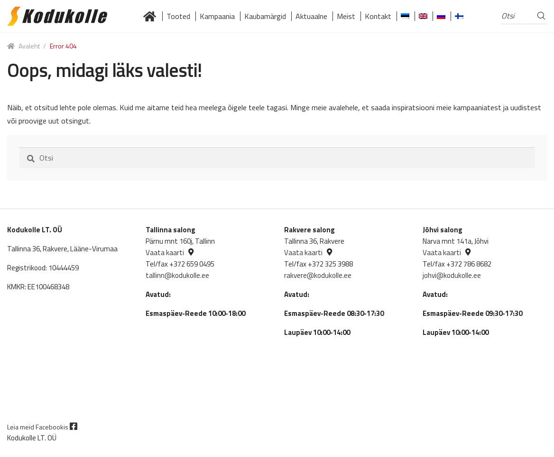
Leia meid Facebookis (42, 427)
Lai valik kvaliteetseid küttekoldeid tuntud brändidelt (150, 16)
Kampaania (217, 16)
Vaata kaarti (165, 252)
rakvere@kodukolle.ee (317, 275)
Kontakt (378, 16)
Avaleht (29, 46)
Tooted (178, 16)
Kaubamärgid (265, 16)
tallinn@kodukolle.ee (177, 275)
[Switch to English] (423, 16)
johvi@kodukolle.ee (452, 275)
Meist (346, 16)
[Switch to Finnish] (459, 16)
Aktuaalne (311, 16)
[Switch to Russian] (441, 16)
